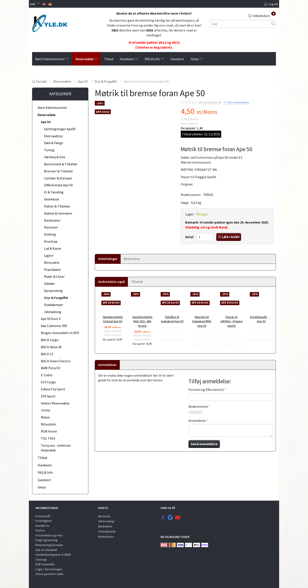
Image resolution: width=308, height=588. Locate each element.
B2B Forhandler (45, 564)
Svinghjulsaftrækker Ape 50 (261, 319)
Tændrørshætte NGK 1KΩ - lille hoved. (142, 321)
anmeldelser (210, 102)
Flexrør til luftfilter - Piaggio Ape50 (232, 321)
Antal (189, 237)
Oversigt (41, 559)
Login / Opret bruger (49, 569)
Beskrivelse (132, 259)
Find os (40, 530)
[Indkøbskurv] (262, 15)
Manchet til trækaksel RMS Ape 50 (201, 321)
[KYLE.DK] (49, 22)
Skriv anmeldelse (238, 102)
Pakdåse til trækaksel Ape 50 (172, 319)
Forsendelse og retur (49, 535)
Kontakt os (42, 526)
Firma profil (43, 516)
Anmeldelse (197, 420)
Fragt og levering (47, 540)
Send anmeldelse (204, 444)
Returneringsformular (49, 545)
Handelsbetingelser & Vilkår (53, 555)
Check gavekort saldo (50, 574)
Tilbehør (137, 281)
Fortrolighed (44, 521)
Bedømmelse (198, 406)
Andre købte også (111, 281)
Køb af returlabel (46, 550)
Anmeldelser (107, 365)
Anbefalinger (107, 259)
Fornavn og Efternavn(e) (206, 389)
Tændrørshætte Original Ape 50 (112, 319)
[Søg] (273, 23)
